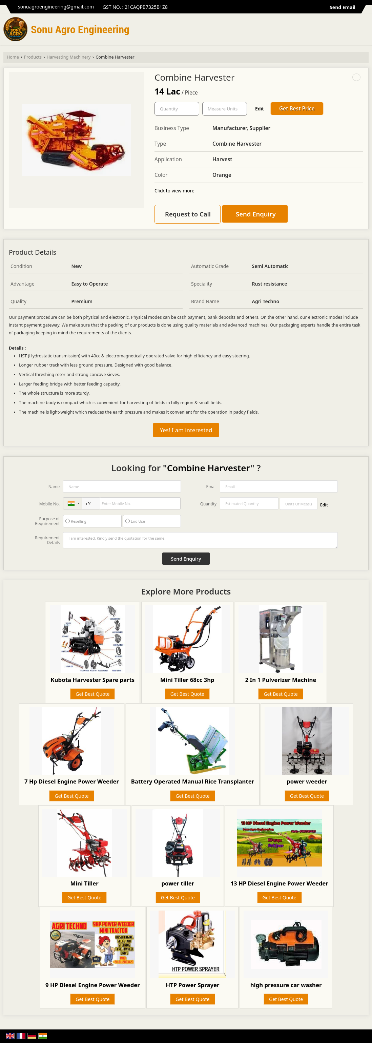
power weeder (307, 781)
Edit (259, 108)
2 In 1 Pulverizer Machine (280, 680)
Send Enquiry (256, 214)
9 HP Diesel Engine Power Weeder (92, 985)
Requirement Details (47, 540)
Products (33, 57)
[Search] (364, 31)
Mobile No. (49, 504)
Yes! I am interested (186, 430)
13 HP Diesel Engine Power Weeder (279, 883)
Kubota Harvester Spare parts (92, 680)
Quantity (208, 504)
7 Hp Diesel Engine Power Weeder (71, 781)
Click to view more (174, 190)
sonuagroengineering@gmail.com (56, 6)
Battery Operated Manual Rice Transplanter (192, 781)
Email (211, 486)
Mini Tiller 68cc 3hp (187, 680)
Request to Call (188, 214)
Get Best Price (297, 108)
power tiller (177, 883)
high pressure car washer (286, 985)
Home (13, 57)
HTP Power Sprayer (192, 985)
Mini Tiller (84, 883)
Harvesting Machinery (69, 57)
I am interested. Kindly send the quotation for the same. (200, 540)
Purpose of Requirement (47, 521)
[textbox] (224, 109)
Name (54, 486)
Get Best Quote (92, 694)
